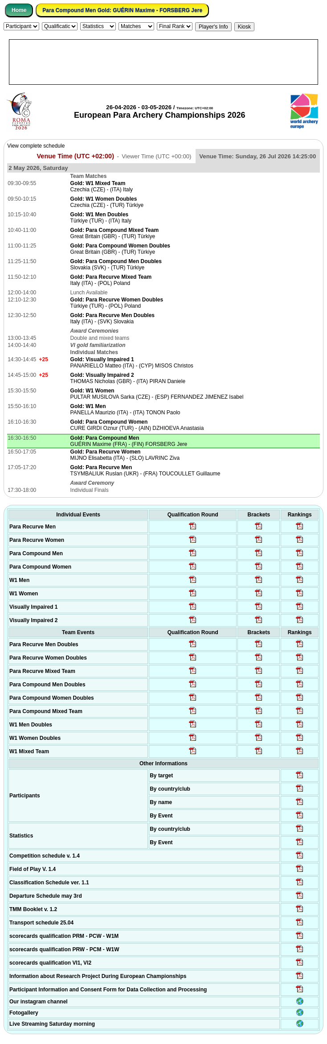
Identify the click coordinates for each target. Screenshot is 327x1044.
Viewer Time (156, 156)
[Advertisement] (163, 62)
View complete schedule (36, 146)
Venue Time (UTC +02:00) (75, 156)
